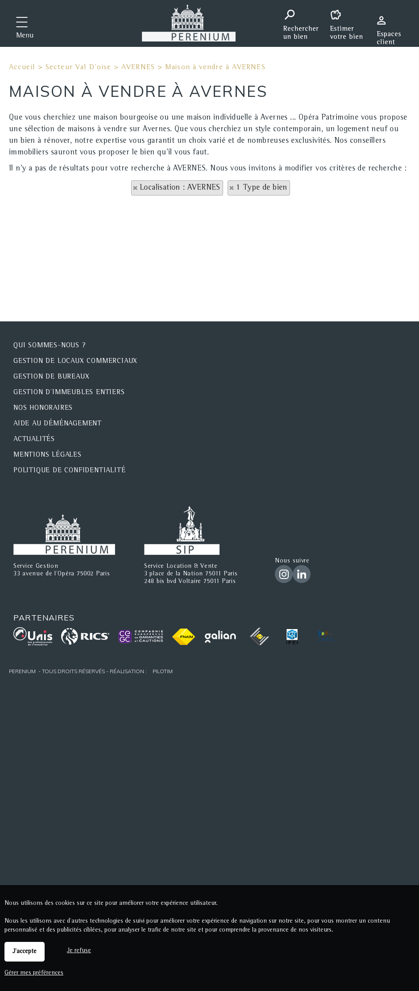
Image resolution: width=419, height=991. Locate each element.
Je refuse (79, 951)
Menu (24, 36)
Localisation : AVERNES (180, 188)
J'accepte (24, 952)
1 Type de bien (261, 188)
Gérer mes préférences (33, 973)
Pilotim (163, 671)
